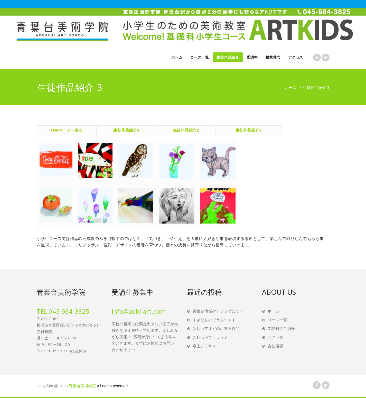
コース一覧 (199, 57)
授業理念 (273, 57)
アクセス (295, 57)
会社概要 (275, 345)
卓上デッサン (204, 345)
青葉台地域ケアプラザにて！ (218, 310)
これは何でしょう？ (210, 337)
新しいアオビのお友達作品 (216, 328)
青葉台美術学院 (99, 386)
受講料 (252, 57)
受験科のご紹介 (281, 328)
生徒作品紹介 (228, 57)
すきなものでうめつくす (214, 319)
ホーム (177, 57)
